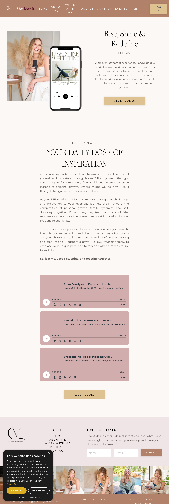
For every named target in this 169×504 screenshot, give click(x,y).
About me (56, 8)
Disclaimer (150, 499)
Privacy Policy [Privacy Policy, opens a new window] (13, 484)
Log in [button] (158, 9)
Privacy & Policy (91, 499)
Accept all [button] (17, 490)
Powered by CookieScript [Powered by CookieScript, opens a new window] (28, 497)
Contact (104, 8)
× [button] (49, 453)
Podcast (86, 8)
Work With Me (70, 9)
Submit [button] (151, 452)
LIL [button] (136, 8)
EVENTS (121, 8)
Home (43, 8)
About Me (57, 439)
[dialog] (28, 475)
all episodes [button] (124, 102)
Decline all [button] (39, 490)
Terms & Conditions (123, 499)
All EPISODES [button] (84, 394)
